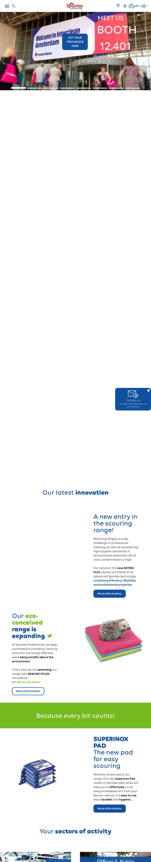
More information (109, 808)
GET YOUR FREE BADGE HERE (75, 42)
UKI (138, 5)
